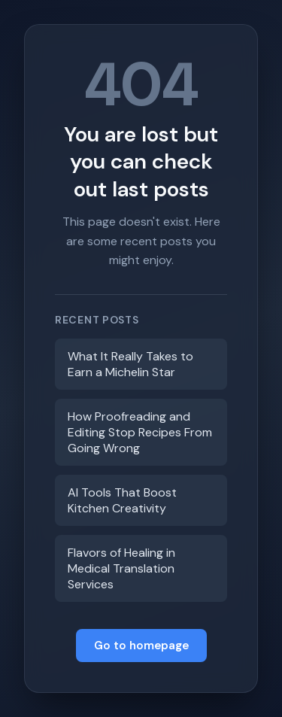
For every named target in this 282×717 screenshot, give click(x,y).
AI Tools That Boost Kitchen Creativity (122, 500)
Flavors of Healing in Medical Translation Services (121, 568)
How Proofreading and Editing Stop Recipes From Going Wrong (140, 432)
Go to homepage (141, 645)
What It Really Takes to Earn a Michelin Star (130, 364)
